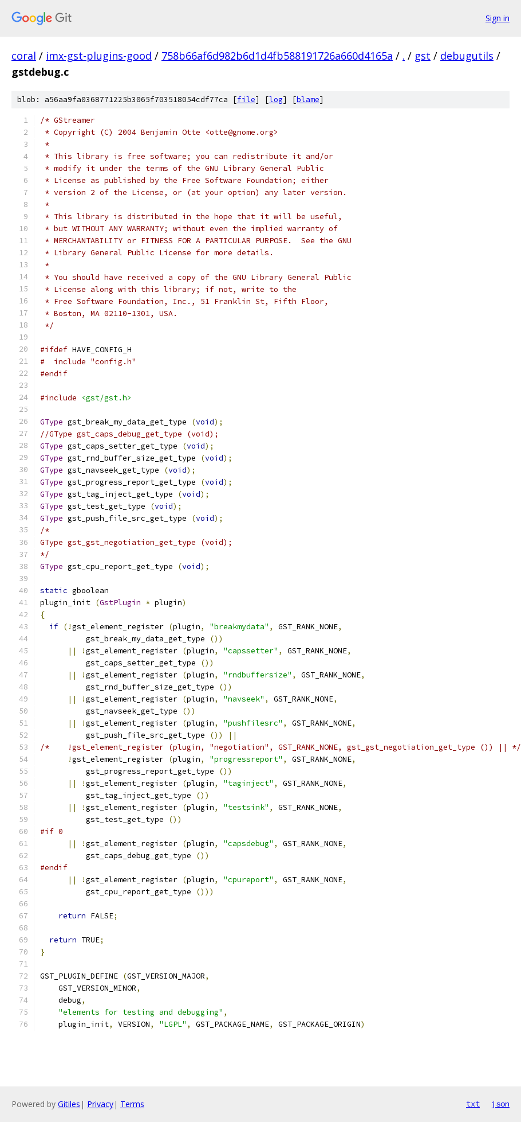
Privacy (100, 1103)
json (500, 1103)
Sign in (498, 18)
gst (423, 56)
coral (23, 56)
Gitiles (69, 1103)
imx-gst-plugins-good (99, 56)
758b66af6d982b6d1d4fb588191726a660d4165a (277, 56)
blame (308, 99)
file (246, 99)
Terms (132, 1103)
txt (473, 1103)
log (276, 99)
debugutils (467, 56)
